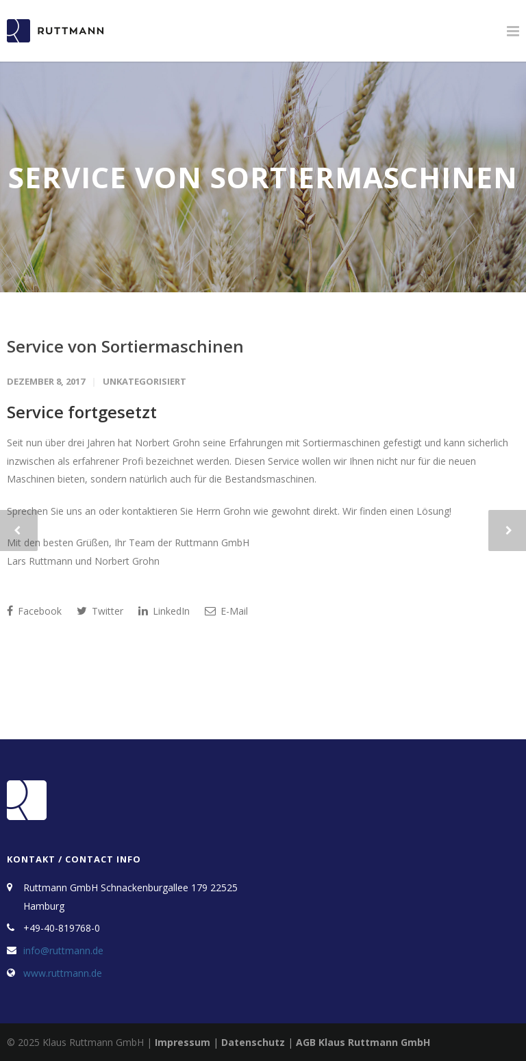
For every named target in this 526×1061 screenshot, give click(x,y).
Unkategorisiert (144, 381)
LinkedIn (164, 610)
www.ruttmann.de (62, 973)
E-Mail (226, 610)
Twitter (100, 610)
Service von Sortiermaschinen (125, 346)
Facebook (34, 610)
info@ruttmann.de (63, 950)
